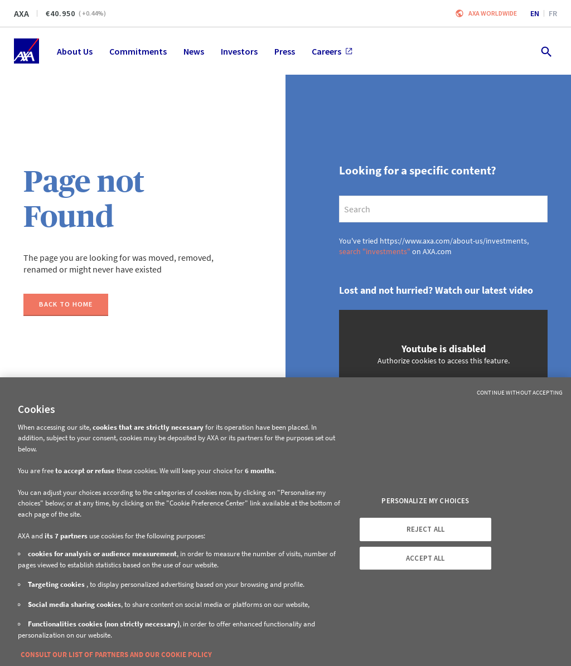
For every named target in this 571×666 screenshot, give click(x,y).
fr (553, 13)
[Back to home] (65, 305)
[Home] (26, 51)
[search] (443, 209)
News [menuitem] (193, 51)
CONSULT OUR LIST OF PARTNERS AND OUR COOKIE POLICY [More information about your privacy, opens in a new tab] (116, 654)
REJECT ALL (425, 529)
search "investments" (374, 251)
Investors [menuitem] (239, 51)
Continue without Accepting (520, 392)
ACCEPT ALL (425, 558)
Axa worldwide (492, 13)
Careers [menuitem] (332, 51)
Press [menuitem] (284, 51)
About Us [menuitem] (75, 51)
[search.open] (545, 51)
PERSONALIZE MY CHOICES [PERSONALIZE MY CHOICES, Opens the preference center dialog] (425, 500)
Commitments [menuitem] (138, 51)
